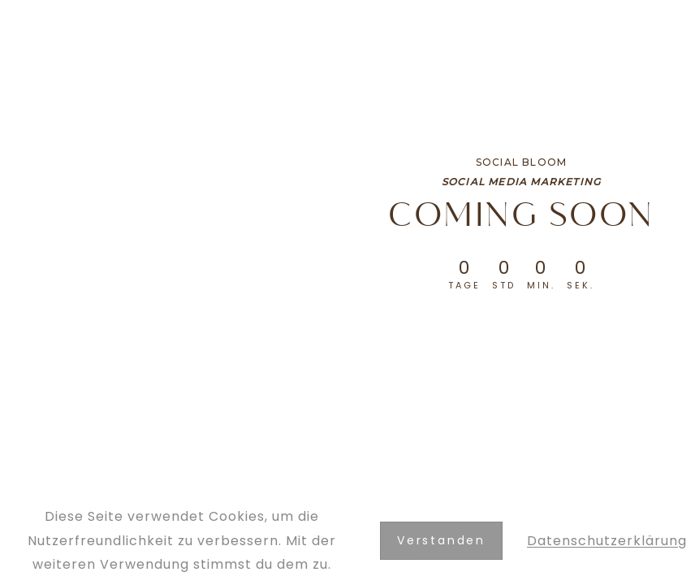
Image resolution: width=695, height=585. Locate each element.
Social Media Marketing (521, 182)
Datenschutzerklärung (607, 540)
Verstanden (441, 540)
